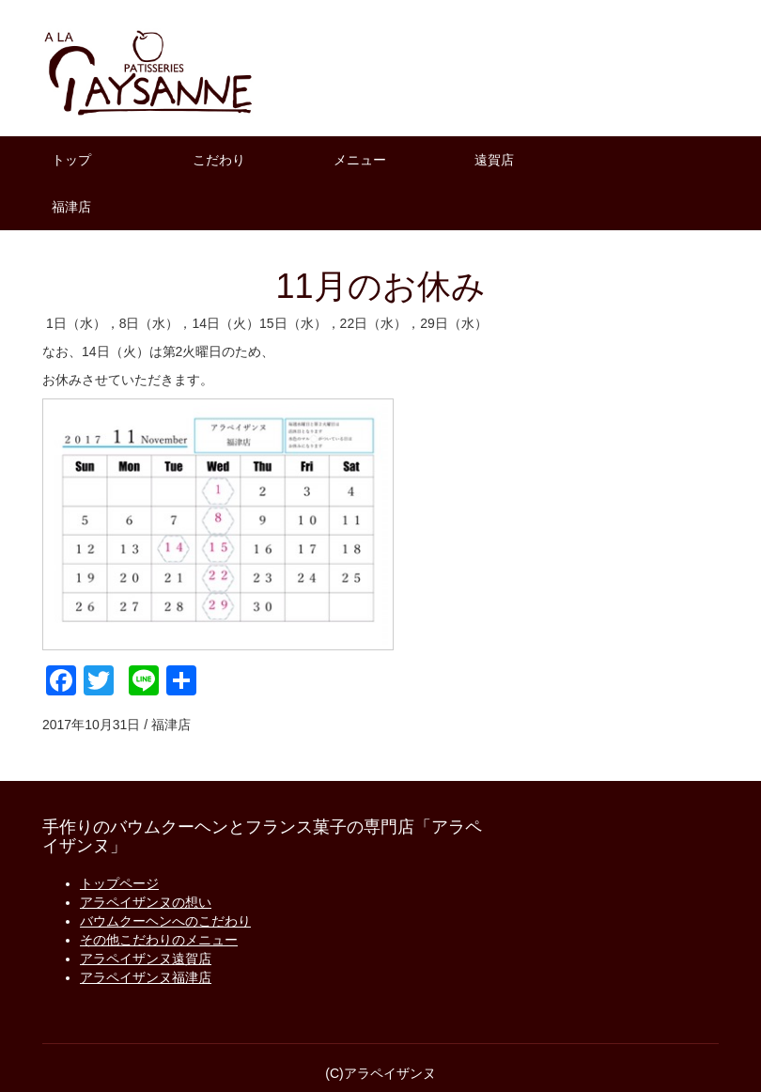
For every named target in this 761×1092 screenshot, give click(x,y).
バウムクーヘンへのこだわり (165, 920)
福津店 (71, 206)
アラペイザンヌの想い (145, 902)
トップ (71, 159)
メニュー (360, 159)
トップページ (119, 883)
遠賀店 (494, 159)
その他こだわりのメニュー (159, 939)
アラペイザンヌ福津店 (145, 977)
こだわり (219, 159)
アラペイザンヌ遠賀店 (145, 958)
